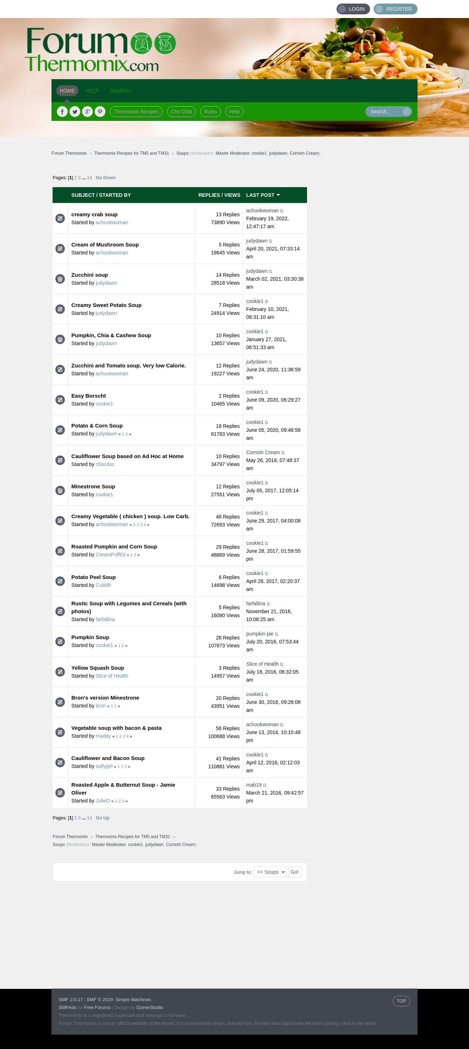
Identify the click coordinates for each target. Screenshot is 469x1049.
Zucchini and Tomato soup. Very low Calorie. (128, 365)
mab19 (254, 785)
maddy (103, 736)
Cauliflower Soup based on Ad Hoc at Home (127, 456)
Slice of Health (112, 676)
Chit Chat (181, 111)
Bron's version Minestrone (105, 698)
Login (357, 9)
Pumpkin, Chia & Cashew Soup (111, 335)
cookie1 (259, 153)
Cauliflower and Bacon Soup (107, 758)
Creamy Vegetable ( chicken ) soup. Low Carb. (130, 516)
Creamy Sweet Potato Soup (106, 305)
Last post (263, 195)
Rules (210, 111)
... (84, 177)
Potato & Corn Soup (97, 425)
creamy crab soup (94, 214)
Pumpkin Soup (90, 637)
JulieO (103, 801)
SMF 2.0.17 (71, 999)
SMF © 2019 (100, 999)
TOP (401, 1001)
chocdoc (105, 464)
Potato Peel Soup (93, 577)
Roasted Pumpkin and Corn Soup (114, 546)
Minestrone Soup (93, 486)
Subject (83, 195)
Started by (115, 195)
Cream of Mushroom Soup (105, 244)
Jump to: (243, 872)
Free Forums (97, 1007)
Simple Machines (133, 999)
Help (234, 111)
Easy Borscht (88, 396)
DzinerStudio (149, 1007)
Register (399, 9)
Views (232, 195)
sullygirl (104, 766)
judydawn (278, 153)
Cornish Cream (304, 153)
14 (89, 177)
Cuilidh (103, 585)
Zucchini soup (89, 275)
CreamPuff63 (110, 554)
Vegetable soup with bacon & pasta (116, 728)
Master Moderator (232, 153)
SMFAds (67, 1007)
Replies (209, 195)
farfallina (105, 619)
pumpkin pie (260, 634)
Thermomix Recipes (136, 111)
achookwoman (112, 222)
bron (101, 706)
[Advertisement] (362, 275)
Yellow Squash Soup (97, 668)
